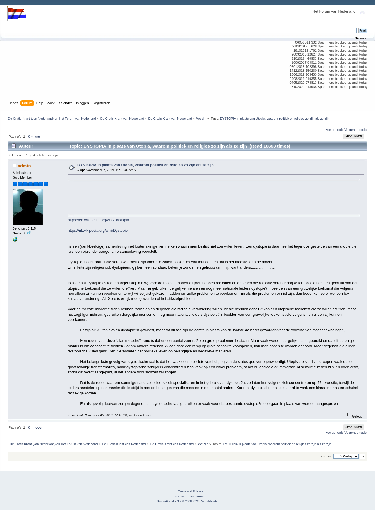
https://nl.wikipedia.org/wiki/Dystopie (98, 230)
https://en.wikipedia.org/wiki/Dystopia (98, 220)
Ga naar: (326, 456)
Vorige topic (334, 129)
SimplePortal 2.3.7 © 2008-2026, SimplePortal (187, 501)
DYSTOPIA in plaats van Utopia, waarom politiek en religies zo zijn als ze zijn (145, 165)
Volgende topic (355, 129)
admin (24, 165)
